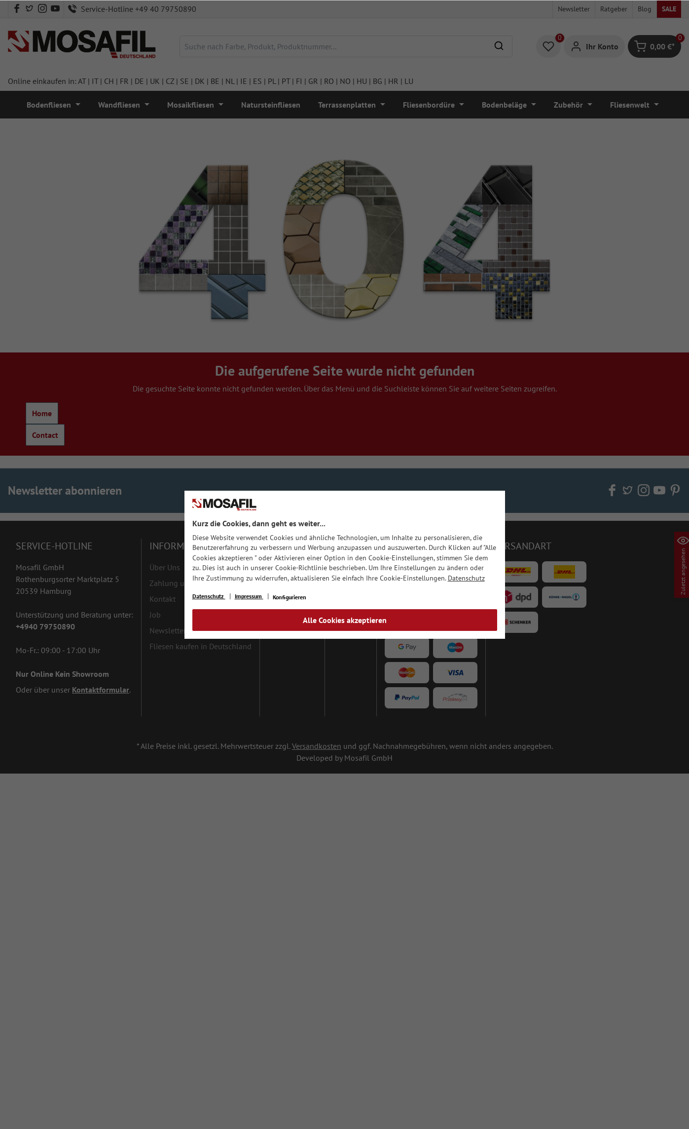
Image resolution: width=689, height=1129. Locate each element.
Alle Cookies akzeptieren (345, 620)
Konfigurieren (289, 597)
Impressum (249, 596)
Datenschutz (466, 578)
